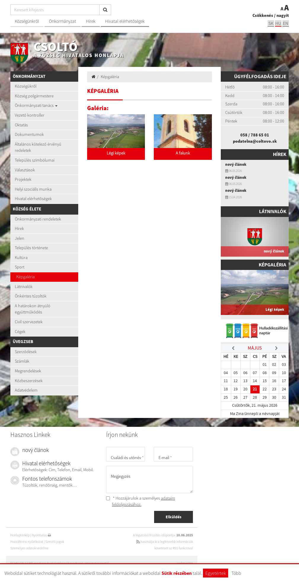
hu (278, 23)
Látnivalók (24, 286)
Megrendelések (28, 371)
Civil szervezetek (29, 321)
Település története (31, 247)
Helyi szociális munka (33, 189)
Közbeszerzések (29, 380)
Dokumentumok (29, 134)
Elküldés (173, 517)
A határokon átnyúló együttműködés (32, 309)
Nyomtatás (41, 535)
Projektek (23, 179)
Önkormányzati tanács (36, 105)
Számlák (22, 361)
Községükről (25, 86)
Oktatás (21, 125)
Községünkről (27, 21)
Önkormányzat (62, 21)
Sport (19, 267)
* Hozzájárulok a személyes (140, 501)
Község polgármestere (34, 96)
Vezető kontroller (29, 115)
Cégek (20, 331)
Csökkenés (262, 15)
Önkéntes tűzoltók (31, 296)
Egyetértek (215, 573)
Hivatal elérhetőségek (125, 21)
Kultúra (21, 257)
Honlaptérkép (20, 535)
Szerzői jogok (54, 542)
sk (270, 23)
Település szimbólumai (35, 160)
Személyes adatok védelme (29, 548)
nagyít (282, 15)
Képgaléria (25, 276)
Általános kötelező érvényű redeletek (38, 147)
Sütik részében (177, 573)
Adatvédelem (26, 390)
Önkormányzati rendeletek (38, 219)
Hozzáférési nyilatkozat (26, 542)
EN (285, 23)
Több (236, 573)
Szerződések (26, 351)
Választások (25, 170)
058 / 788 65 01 (254, 135)
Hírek (90, 21)
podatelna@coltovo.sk (255, 141)
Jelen (19, 238)
